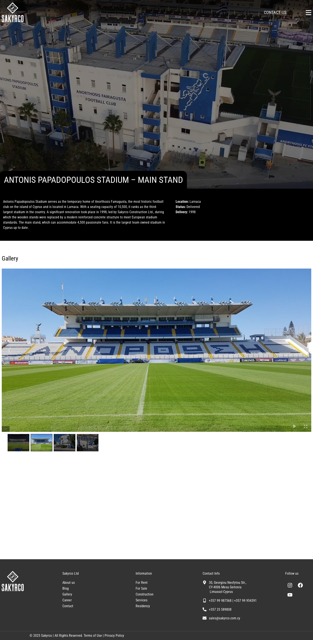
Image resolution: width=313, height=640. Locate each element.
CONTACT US (275, 12)
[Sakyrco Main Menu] (308, 12)
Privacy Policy (114, 635)
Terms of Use (92, 635)
